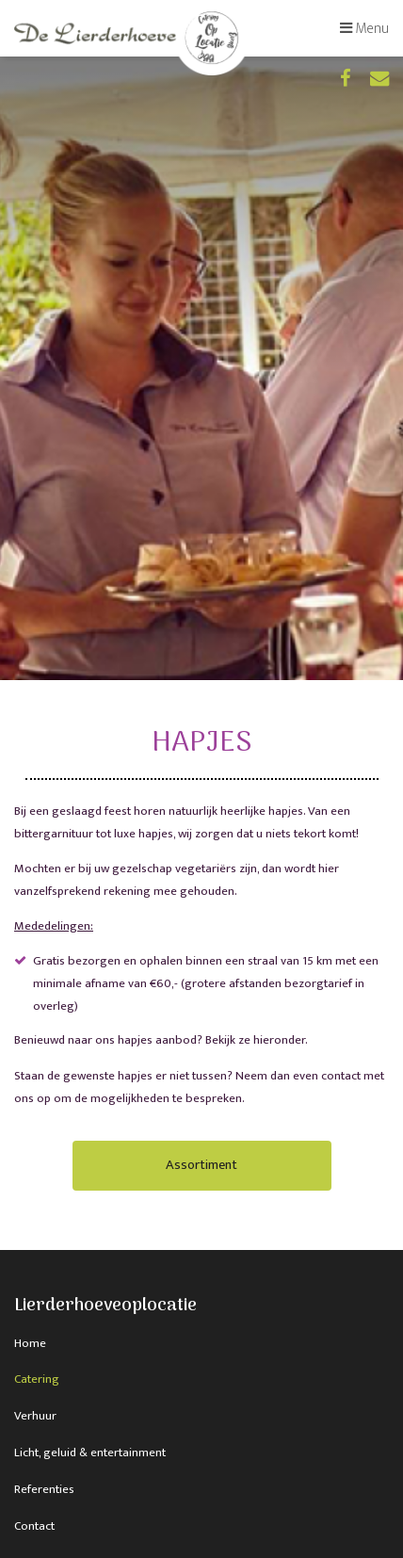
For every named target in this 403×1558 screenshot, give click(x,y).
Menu (364, 28)
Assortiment (201, 1165)
